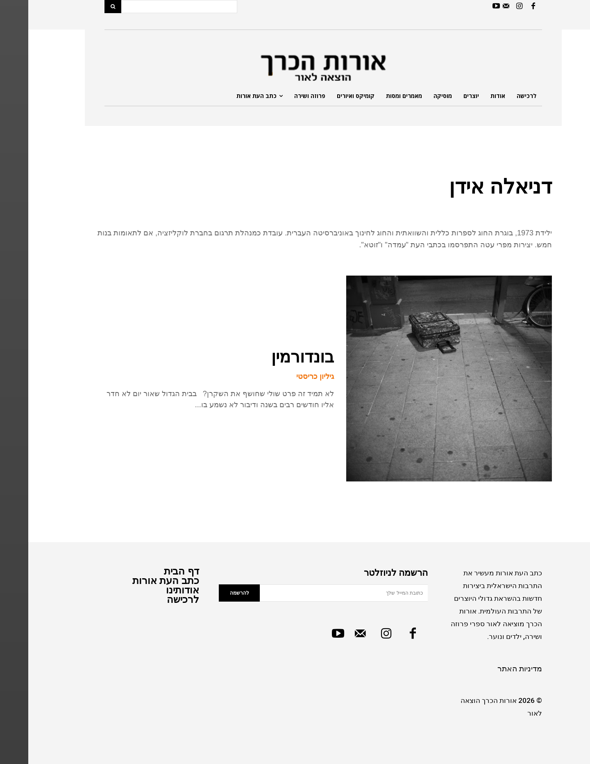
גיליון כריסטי (287, 376)
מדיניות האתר (491, 668)
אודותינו (154, 589)
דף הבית (153, 571)
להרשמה (211, 593)
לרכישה (154, 599)
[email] (315, 593)
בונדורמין (274, 357)
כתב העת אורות (137, 580)
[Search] (84, 6)
